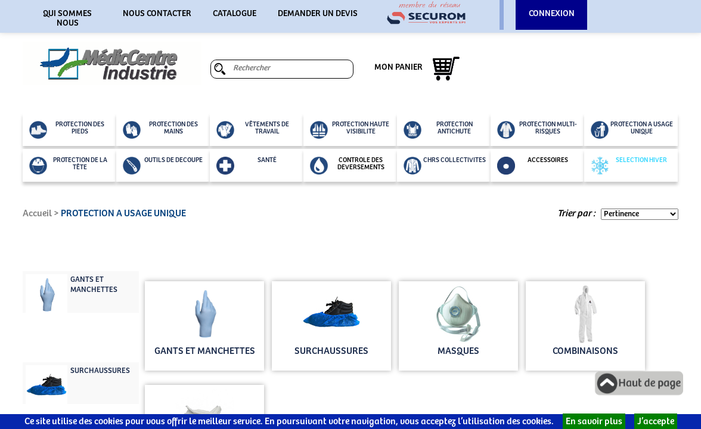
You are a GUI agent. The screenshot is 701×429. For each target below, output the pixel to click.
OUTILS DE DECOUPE (163, 166)
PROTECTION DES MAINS (160, 130)
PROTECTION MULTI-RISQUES (537, 130)
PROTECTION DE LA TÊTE (68, 166)
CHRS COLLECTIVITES (445, 166)
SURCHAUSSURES (100, 370)
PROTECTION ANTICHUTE (438, 130)
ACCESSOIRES (532, 166)
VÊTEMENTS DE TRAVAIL (252, 130)
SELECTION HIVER (629, 166)
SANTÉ (246, 166)
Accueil (37, 214)
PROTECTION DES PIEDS (66, 130)
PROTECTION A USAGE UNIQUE (632, 130)
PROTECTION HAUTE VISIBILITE (349, 130)
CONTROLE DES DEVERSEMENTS (347, 166)
